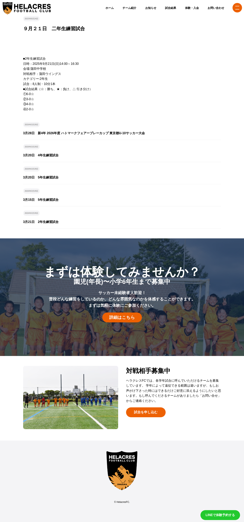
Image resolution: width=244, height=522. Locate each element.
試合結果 (170, 7)
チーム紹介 (129, 7)
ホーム (109, 7)
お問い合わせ (216, 7)
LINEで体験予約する (220, 515)
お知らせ (150, 7)
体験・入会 (192, 7)
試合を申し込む (146, 412)
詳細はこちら (122, 317)
